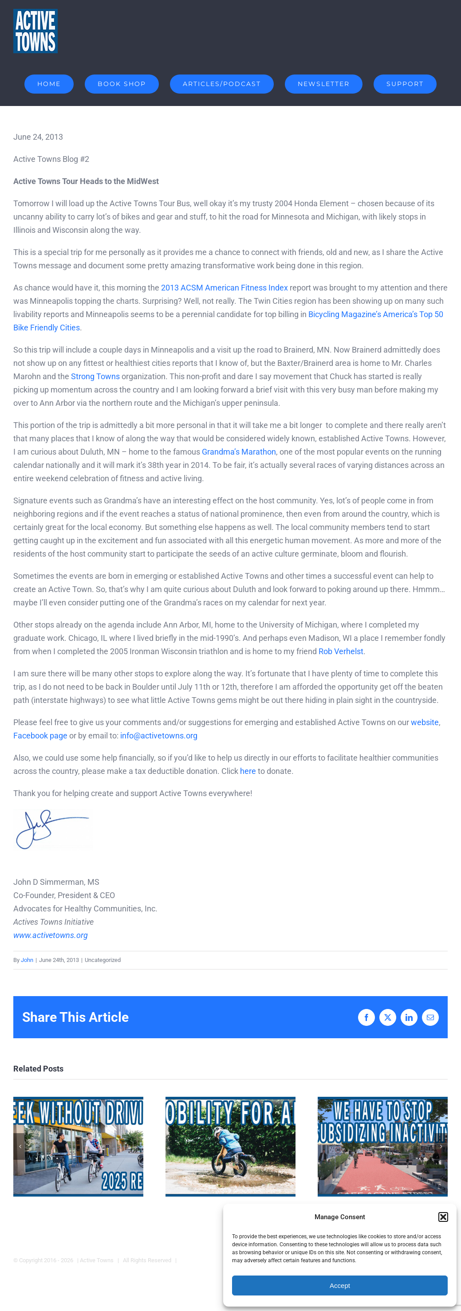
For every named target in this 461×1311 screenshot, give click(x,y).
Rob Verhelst (341, 651)
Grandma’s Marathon (239, 451)
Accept (340, 1285)
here (248, 771)
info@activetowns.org (158, 735)
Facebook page (40, 735)
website (425, 722)
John (27, 960)
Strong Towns (95, 376)
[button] (443, 1217)
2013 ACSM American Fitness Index (224, 287)
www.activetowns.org (50, 935)
